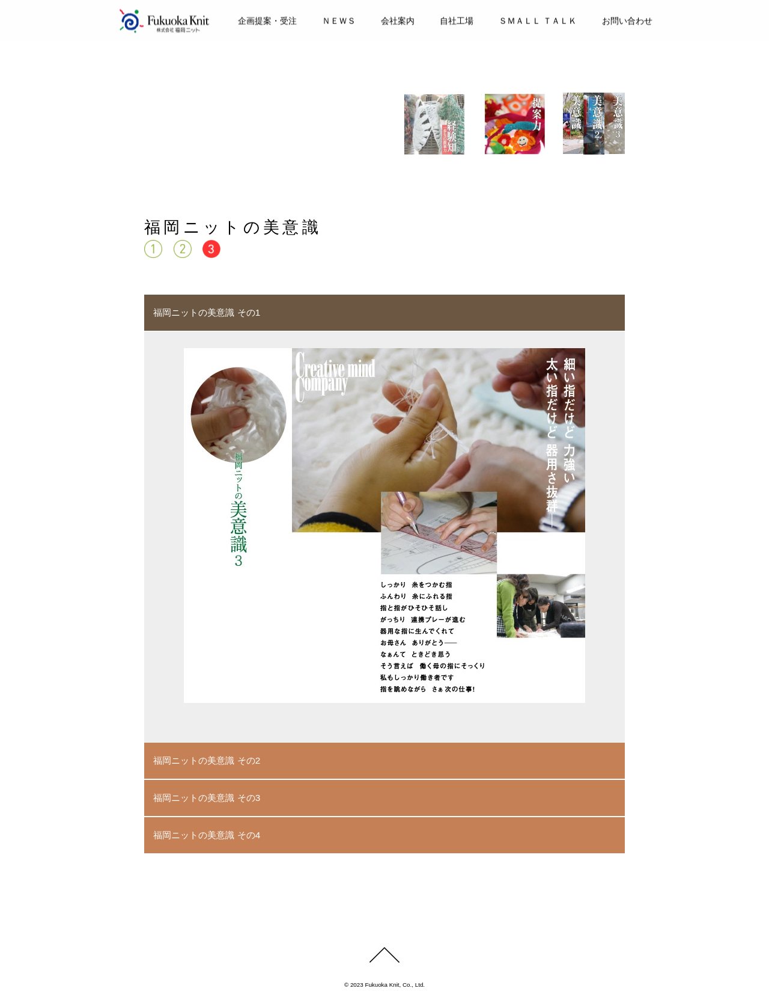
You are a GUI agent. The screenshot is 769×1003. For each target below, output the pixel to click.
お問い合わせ (627, 20)
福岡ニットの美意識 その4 (206, 835)
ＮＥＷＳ (339, 20)
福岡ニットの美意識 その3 (206, 798)
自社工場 (456, 20)
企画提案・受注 (267, 20)
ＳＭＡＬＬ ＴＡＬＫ (538, 20)
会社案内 (398, 20)
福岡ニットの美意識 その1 (206, 312)
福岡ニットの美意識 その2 (206, 760)
